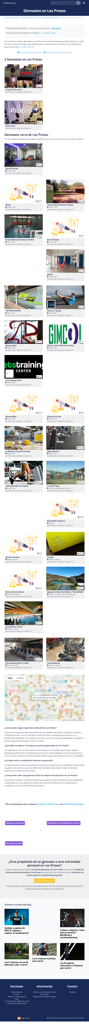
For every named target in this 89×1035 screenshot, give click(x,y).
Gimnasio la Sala (54, 417)
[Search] (63, 3)
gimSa (49, 274)
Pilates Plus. (10, 126)
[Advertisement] (65, 81)
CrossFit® (45, 33)
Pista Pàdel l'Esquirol (56, 521)
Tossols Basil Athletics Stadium (60, 205)
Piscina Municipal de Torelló (17, 663)
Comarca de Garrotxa (50, 17)
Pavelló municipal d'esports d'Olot (19, 240)
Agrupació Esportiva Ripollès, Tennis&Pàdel (65, 592)
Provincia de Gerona (30, 17)
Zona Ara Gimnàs (12, 557)
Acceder (17, 994)
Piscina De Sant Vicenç (14, 592)
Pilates (54, 33)
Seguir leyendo (27, 47)
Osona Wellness (53, 663)
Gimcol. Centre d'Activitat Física (60, 346)
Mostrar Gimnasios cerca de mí (57, 52)
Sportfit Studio (11, 169)
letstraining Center (13, 380)
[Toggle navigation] (84, 3)
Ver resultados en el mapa (30, 52)
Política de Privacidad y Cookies (44, 997)
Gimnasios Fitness (12, 17)
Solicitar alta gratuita (44, 880)
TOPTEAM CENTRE (13, 311)
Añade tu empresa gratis (17, 997)
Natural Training (54, 311)
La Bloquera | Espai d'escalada (17, 451)
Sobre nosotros (16, 992)
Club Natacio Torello (13, 627)
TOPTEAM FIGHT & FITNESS (16, 486)
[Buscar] (78, 3)
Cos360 (50, 557)
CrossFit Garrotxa (13, 90)
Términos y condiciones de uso (44, 992)
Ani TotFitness (53, 240)
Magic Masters (53, 451)
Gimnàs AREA (10, 417)
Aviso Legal (44, 994)
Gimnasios (56, 28)
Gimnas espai (10, 346)
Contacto (72, 992)
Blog (16, 999)
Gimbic (8, 205)
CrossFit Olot (53, 486)
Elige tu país (24, 1018)
